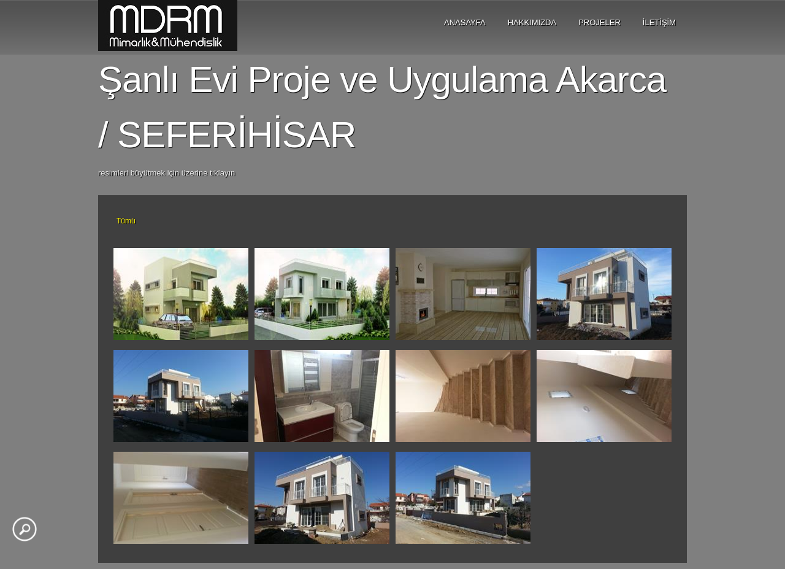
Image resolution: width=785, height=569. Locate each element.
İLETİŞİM (659, 22)
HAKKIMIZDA (532, 22)
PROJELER (599, 22)
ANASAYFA (465, 22)
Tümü (126, 221)
